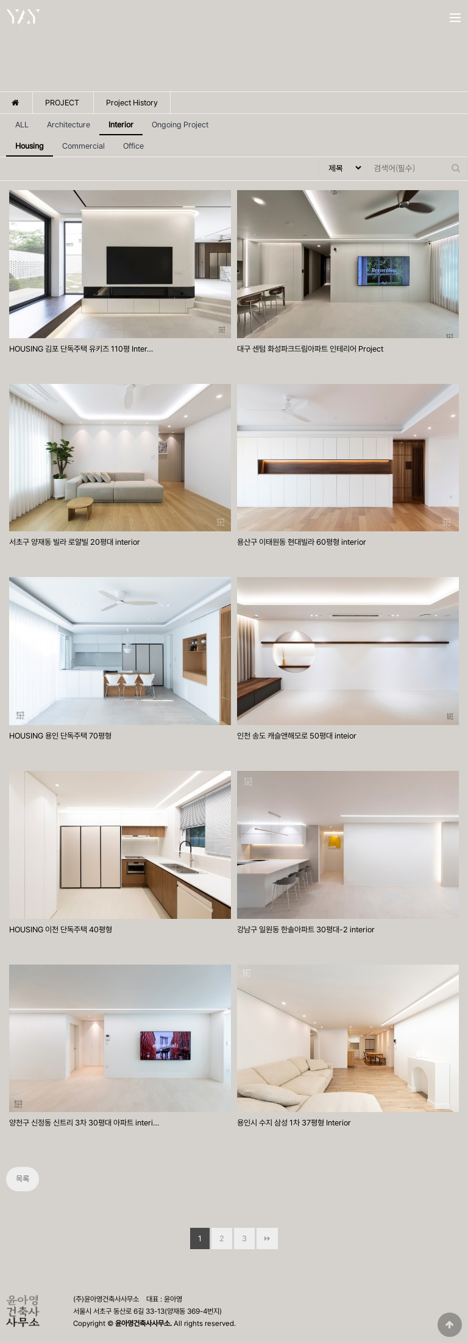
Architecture (68, 124)
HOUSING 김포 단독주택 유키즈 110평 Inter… (81, 348)
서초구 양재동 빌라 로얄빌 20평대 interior (74, 542)
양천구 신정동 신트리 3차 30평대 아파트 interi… (84, 1122)
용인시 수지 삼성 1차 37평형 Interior (294, 1122)
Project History (132, 102)
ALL (22, 124)
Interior (116, 121)
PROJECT (62, 102)
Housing (25, 143)
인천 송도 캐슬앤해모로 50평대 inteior (296, 735)
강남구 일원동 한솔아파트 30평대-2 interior (306, 929)
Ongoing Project (180, 124)
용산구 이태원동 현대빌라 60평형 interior (301, 542)
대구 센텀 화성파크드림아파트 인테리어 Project (310, 348)
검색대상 (319, 157)
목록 (22, 1178)
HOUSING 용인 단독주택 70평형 (60, 735)
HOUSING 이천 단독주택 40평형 (60, 929)
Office (133, 146)
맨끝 (267, 1238)
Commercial (83, 146)
